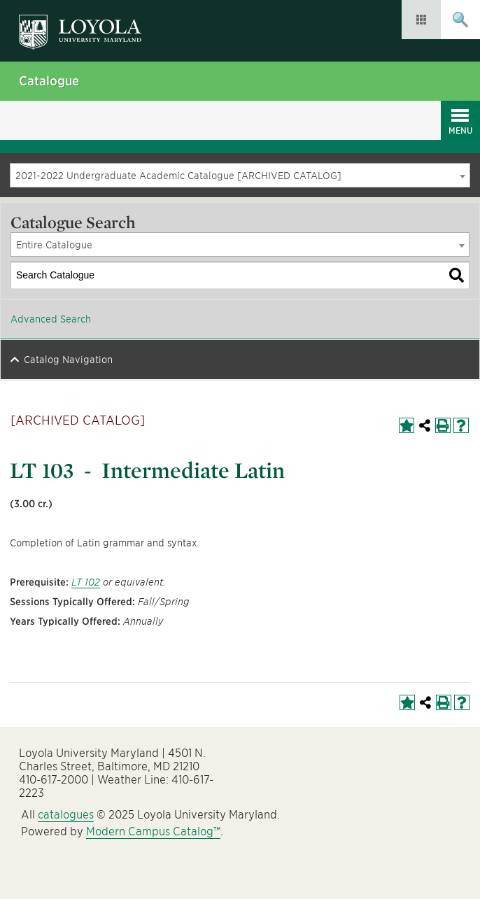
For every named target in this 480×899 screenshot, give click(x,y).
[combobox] (240, 175)
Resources (421, 19)
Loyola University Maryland (87, 25)
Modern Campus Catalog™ (153, 831)
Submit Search (460, 19)
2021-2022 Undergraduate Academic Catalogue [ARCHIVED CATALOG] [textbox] (178, 175)
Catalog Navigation (68, 359)
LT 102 (85, 582)
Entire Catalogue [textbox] (54, 244)
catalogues (66, 814)
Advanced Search (50, 319)
